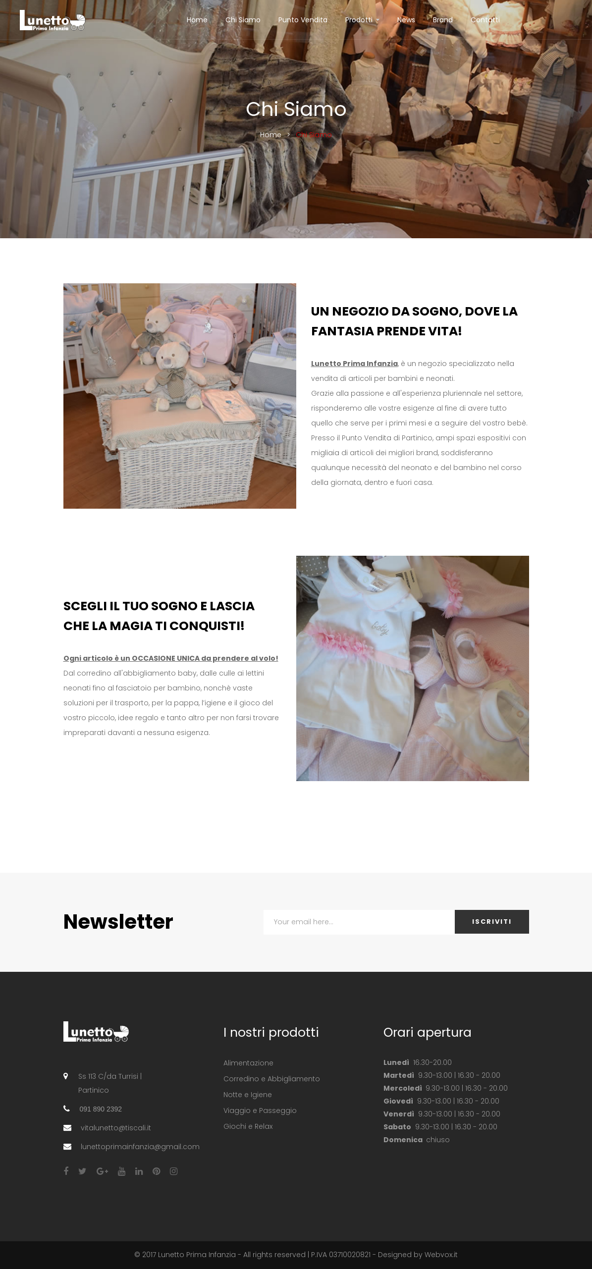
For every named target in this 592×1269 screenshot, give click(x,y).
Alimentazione (248, 1063)
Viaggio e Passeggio (260, 1110)
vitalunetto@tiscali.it (116, 1128)
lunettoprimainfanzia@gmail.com (140, 1147)
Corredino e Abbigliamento (271, 1079)
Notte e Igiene (247, 1095)
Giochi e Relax (247, 1126)
